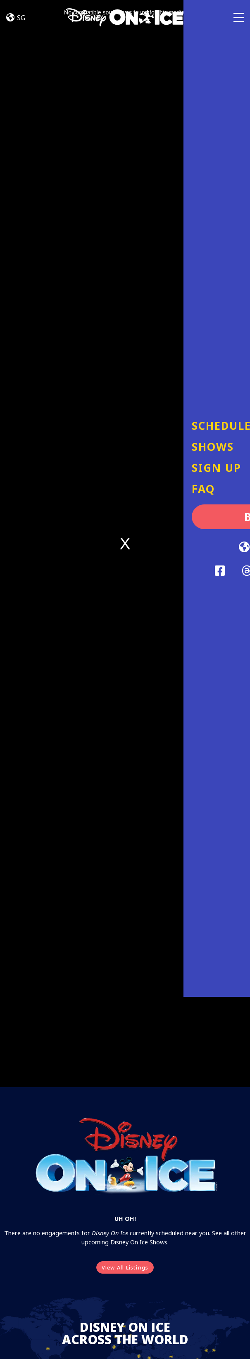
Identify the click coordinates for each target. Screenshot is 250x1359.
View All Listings (125, 1267)
